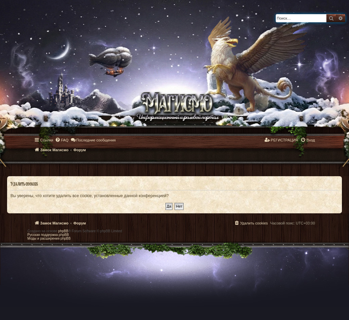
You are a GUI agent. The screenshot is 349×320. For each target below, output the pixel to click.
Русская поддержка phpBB (48, 235)
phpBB (63, 231)
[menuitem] (62, 140)
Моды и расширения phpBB (49, 238)
